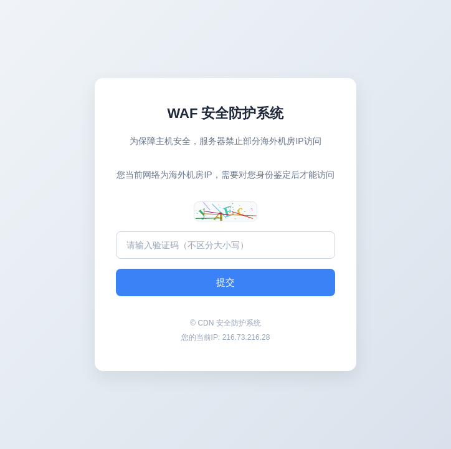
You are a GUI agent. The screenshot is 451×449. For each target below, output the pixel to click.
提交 (225, 282)
